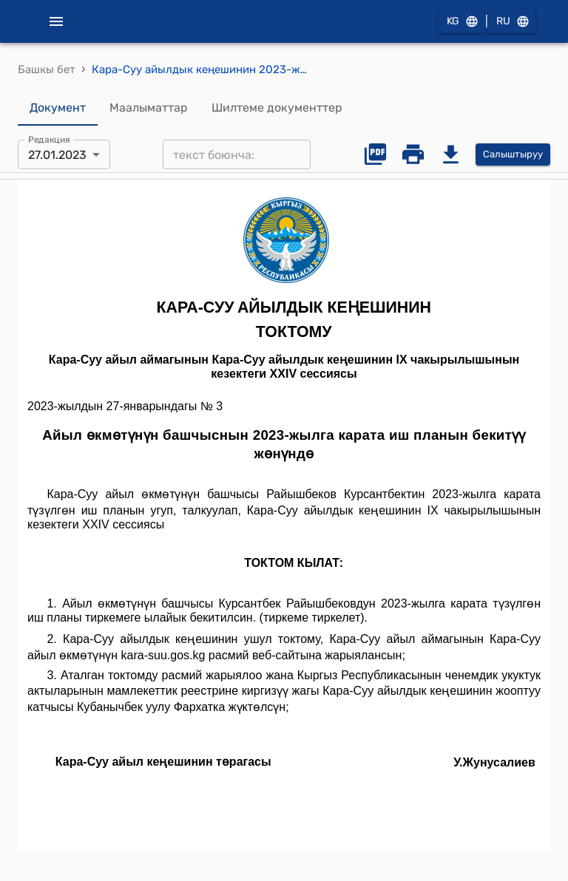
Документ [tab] (58, 108)
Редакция (49, 140)
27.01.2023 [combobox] (57, 155)
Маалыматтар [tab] (149, 108)
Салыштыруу (513, 154)
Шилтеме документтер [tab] (277, 108)
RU (511, 22)
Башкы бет (46, 69)
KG (461, 22)
